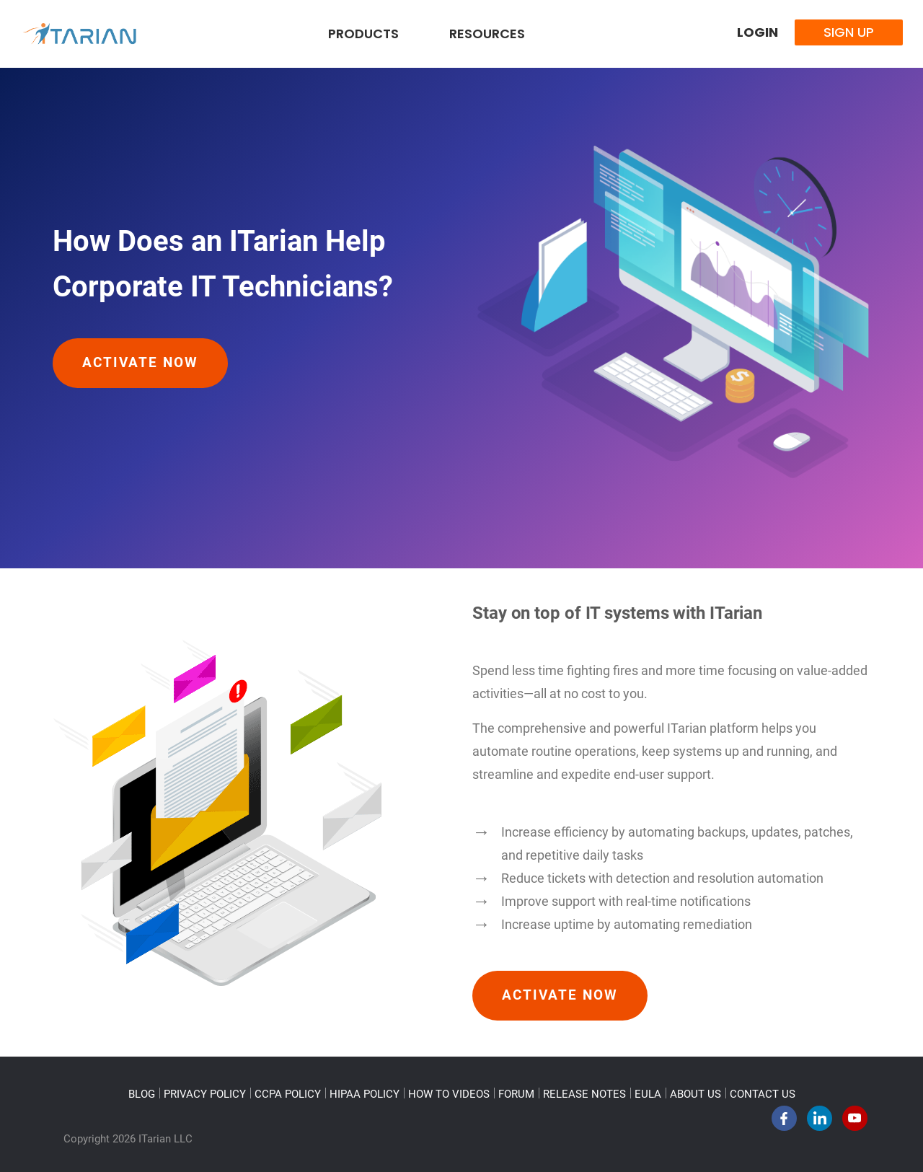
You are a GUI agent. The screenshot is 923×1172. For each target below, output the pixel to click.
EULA (648, 1094)
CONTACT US (762, 1094)
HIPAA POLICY (364, 1094)
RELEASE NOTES (584, 1094)
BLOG (141, 1094)
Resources (487, 34)
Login (757, 32)
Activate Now (140, 363)
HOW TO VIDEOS (449, 1094)
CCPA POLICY (288, 1094)
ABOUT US (695, 1094)
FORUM (516, 1094)
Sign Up (848, 32)
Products (363, 34)
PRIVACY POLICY (205, 1094)
